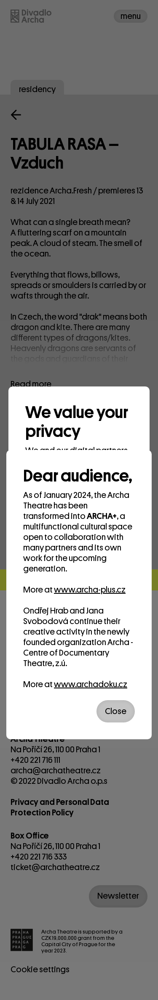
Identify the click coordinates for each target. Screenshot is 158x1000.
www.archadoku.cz (90, 684)
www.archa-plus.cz (90, 589)
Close (115, 711)
